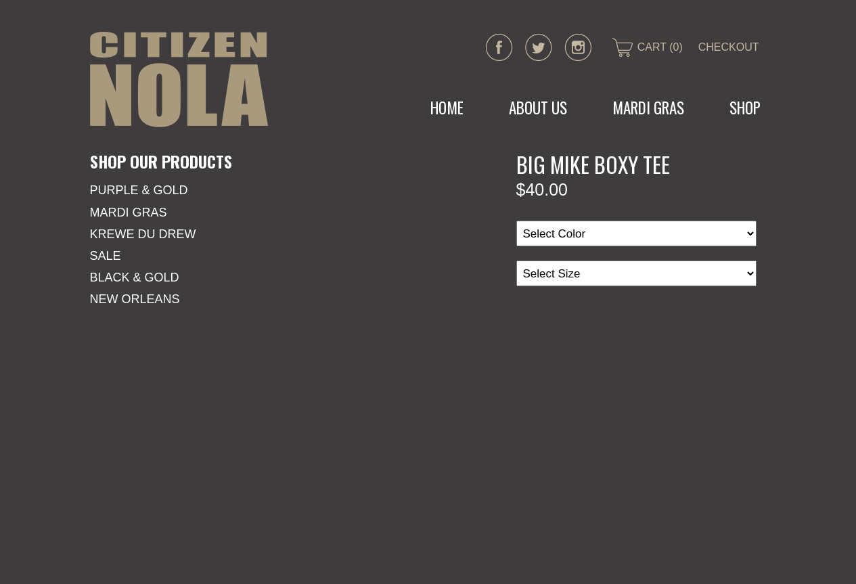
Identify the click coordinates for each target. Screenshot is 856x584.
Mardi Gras (128, 212)
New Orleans (135, 299)
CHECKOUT (728, 47)
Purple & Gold (139, 190)
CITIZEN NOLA (179, 79)
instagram (577, 47)
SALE (105, 256)
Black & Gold (134, 277)
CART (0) (660, 47)
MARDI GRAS (648, 107)
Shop (745, 107)
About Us (538, 107)
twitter (538, 47)
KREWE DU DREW (143, 234)
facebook (499, 47)
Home (447, 107)
